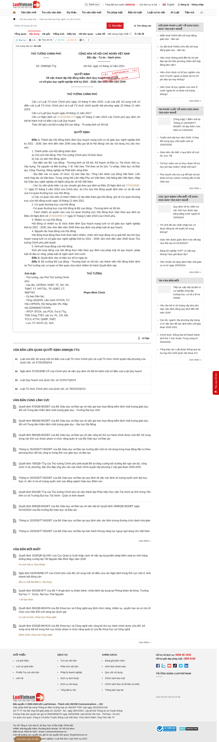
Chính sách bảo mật (115, 678)
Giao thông (39, 564)
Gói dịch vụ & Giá (148, 4)
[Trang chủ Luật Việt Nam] (26, 4)
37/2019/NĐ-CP (66, 117)
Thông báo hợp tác (114, 690)
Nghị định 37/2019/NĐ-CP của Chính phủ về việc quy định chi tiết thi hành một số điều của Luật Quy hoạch (81, 371)
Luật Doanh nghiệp (43, 738)
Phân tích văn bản (69, 666)
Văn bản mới (28, 12)
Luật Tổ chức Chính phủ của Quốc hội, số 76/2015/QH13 (53, 388)
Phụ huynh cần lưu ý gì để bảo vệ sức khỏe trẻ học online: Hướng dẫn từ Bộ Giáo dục (180, 178)
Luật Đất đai (61, 738)
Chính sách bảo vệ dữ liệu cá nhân (122, 684)
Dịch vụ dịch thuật (70, 678)
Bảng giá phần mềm (115, 660)
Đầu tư (22, 582)
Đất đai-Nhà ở (34, 582)
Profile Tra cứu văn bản (27, 672)
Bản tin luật (135, 12)
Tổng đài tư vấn (68, 690)
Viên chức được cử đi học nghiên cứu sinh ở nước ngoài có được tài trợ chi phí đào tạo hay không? (180, 76)
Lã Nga (143, 338)
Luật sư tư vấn (156, 12)
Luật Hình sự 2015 (78, 738)
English (168, 4)
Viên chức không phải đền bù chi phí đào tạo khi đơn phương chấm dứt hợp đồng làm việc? (180, 61)
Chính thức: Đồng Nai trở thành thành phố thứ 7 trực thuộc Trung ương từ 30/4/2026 (180, 338)
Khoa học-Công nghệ (45, 617)
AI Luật (175, 12)
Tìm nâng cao (142, 25)
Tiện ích (189, 12)
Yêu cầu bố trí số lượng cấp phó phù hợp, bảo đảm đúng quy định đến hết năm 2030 (179, 309)
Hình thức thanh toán (115, 666)
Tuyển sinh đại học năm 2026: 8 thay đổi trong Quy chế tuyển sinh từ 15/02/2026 (179, 141)
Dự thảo (71, 12)
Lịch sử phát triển (24, 666)
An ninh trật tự (26, 564)
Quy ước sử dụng (114, 672)
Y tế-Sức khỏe (26, 599)
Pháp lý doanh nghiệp (71, 672)
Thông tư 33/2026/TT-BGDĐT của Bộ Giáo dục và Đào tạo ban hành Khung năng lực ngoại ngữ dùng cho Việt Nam (84, 531)
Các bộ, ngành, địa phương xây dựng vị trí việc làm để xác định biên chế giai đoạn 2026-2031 (180, 323)
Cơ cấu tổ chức (26, 617)
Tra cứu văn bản (51, 12)
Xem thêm (145, 541)
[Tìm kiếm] (115, 26)
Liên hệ (19, 678)
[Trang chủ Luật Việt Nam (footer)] (28, 700)
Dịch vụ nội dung (69, 684)
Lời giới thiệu (22, 660)
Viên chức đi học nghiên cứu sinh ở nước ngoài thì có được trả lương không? (178, 90)
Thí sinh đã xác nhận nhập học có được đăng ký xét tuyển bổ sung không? (178, 228)
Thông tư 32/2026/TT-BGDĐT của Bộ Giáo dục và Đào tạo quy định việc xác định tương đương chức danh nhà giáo (84, 520)
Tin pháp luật (114, 12)
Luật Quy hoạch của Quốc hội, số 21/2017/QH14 (48, 380)
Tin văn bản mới (91, 12)
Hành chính (24, 635)
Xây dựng (46, 582)
